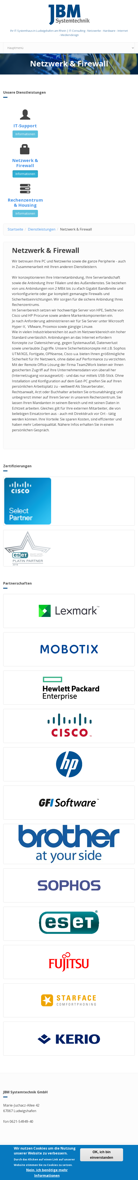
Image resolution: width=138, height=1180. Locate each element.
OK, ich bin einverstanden (101, 1156)
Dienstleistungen (41, 229)
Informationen (25, 134)
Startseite (15, 229)
